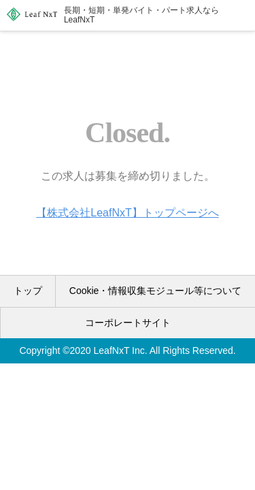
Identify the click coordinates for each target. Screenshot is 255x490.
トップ (28, 290)
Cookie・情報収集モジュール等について (155, 290)
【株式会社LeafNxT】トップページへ (127, 212)
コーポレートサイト (128, 322)
